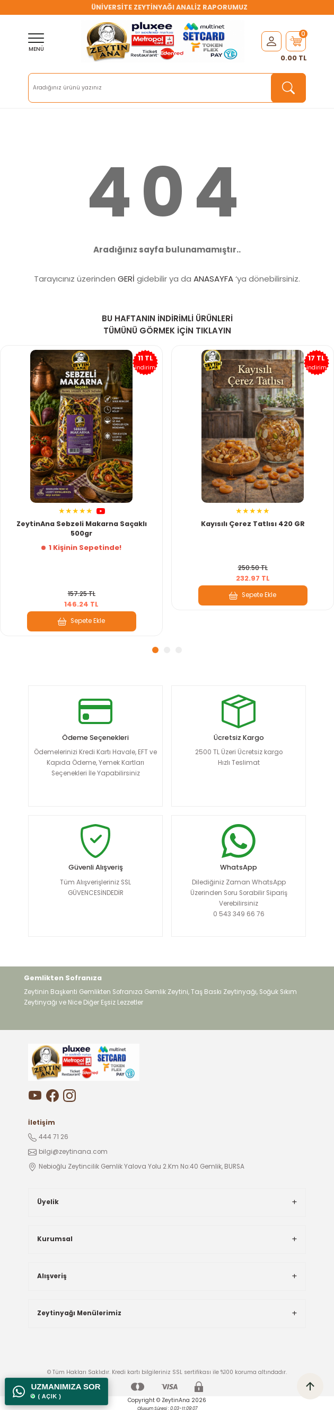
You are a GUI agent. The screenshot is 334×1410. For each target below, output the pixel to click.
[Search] (167, 88)
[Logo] (162, 41)
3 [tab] (178, 650)
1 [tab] (155, 650)
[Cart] (296, 41)
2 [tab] (167, 650)
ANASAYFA (213, 278)
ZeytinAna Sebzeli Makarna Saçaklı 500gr (81, 528)
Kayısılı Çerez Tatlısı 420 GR (253, 523)
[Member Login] (271, 41)
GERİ (126, 278)
